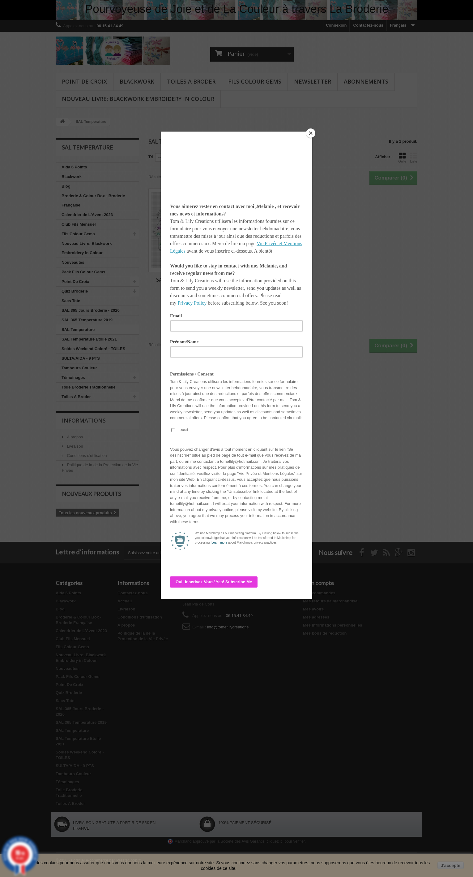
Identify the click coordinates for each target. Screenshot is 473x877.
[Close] (310, 133)
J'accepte (450, 865)
